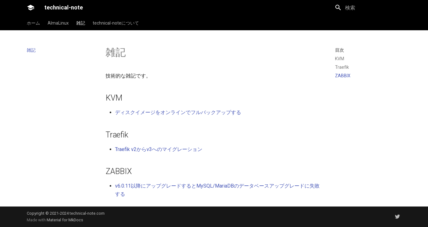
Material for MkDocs (65, 220)
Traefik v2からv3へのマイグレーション (158, 149)
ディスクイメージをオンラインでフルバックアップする (178, 112)
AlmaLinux (58, 23)
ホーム (33, 23)
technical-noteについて (116, 23)
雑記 (80, 23)
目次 (339, 50)
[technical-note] (30, 7)
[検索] (368, 7)
